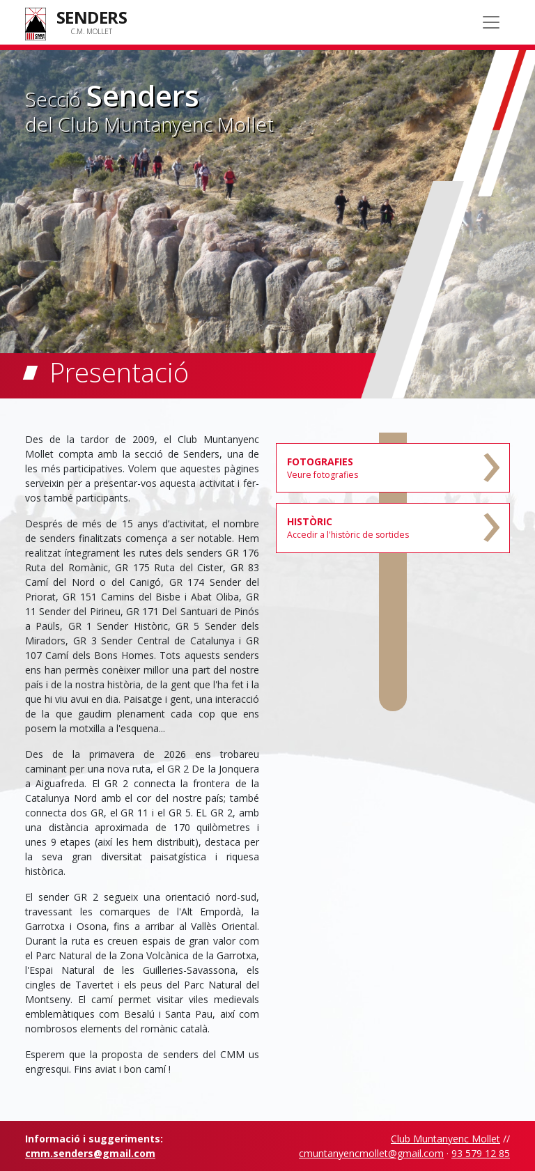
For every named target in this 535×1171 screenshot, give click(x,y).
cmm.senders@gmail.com (90, 1153)
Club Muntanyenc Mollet (445, 1138)
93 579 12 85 (480, 1153)
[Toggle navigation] (491, 22)
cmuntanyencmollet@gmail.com (371, 1153)
